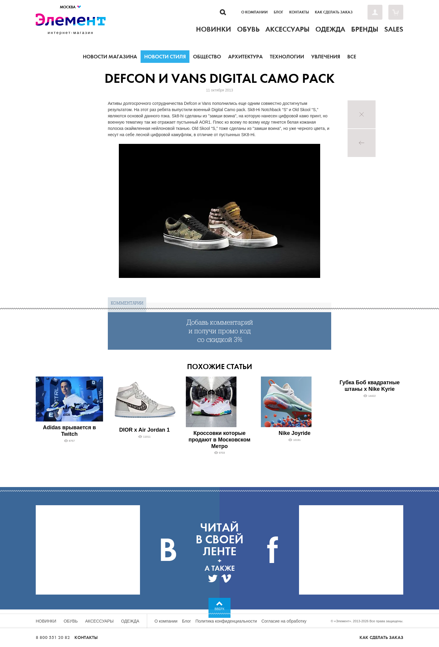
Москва (71, 7)
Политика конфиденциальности (226, 621)
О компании (254, 12)
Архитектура (245, 56)
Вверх (220, 609)
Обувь (71, 621)
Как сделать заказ (334, 12)
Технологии (287, 56)
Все (351, 56)
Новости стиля (165, 56)
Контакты (299, 12)
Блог (278, 12)
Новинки (46, 621)
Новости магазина (110, 56)
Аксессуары (99, 621)
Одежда (130, 621)
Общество (207, 56)
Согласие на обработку (283, 621)
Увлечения (325, 56)
